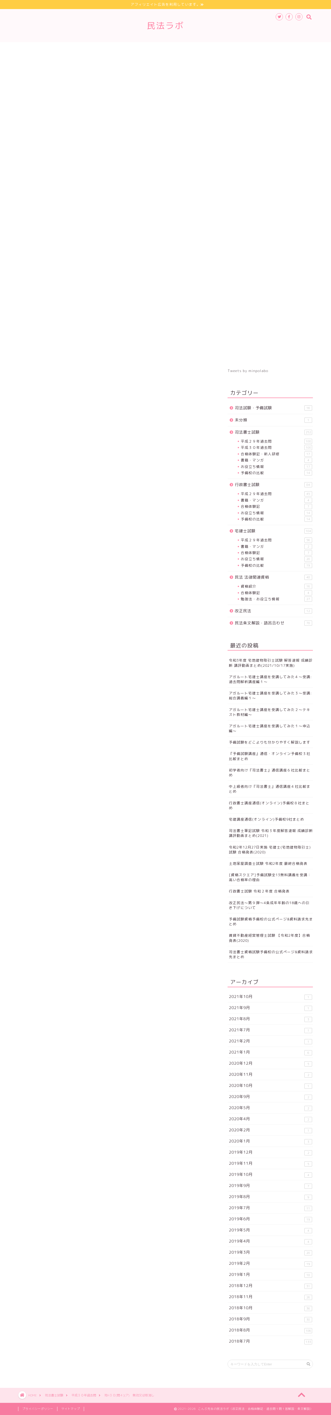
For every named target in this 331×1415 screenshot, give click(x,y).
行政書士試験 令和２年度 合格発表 (259, 891)
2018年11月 (270, 1297)
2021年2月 (270, 1041)
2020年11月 (270, 1075)
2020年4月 (270, 1119)
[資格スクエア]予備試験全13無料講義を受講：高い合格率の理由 (270, 877)
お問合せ (297, 48)
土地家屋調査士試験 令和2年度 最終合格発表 (268, 863)
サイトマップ (264, 48)
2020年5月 (270, 1108)
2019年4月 (270, 1241)
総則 (77, 522)
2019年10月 (270, 1175)
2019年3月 (270, 1252)
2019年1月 (270, 1275)
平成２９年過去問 (276, 441)
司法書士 (35, 522)
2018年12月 (270, 1286)
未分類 (273, 420)
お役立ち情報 (276, 466)
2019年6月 (270, 1219)
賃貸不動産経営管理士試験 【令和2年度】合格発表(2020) (269, 938)
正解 (109, 338)
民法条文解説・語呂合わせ (273, 623)
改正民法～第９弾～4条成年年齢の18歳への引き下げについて (269, 905)
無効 (91, 522)
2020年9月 (270, 1097)
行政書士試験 (74, 48)
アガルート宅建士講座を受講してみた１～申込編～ (269, 728)
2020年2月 (270, 1130)
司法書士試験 (38, 48)
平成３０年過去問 (39, 72)
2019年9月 (270, 1186)
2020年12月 (270, 1063)
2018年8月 (270, 1330)
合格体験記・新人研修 (276, 454)
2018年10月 (270, 1308)
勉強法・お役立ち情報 (276, 599)
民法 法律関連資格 (273, 577)
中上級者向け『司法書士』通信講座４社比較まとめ (269, 789)
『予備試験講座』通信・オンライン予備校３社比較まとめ (269, 756)
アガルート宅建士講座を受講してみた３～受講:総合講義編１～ (270, 695)
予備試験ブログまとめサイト (58, 491)
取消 (106, 522)
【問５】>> (55, 425)
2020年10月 (270, 1086)
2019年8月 (270, 1197)
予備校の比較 (276, 472)
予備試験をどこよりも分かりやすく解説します (269, 742)
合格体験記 (276, 506)
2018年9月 (270, 1319)
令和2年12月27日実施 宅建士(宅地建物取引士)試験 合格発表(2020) (270, 849)
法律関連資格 (143, 48)
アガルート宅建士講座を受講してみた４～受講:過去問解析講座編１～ (270, 679)
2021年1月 (270, 1052)
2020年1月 (270, 1141)
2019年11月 (270, 1164)
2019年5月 (270, 1230)
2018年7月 (270, 1341)
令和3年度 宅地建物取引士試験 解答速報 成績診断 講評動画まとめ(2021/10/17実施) (271, 663)
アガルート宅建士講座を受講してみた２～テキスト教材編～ (269, 712)
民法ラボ (165, 25)
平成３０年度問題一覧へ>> (72, 439)
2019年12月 (270, 1152)
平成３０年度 (57, 522)
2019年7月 (270, 1208)
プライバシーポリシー (37, 1409)
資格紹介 (276, 586)
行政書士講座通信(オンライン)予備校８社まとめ (269, 805)
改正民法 (175, 48)
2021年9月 (270, 1008)
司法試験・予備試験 (273, 408)
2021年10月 (270, 997)
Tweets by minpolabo (248, 370)
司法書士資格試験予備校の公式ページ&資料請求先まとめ (271, 954)
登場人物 (232, 48)
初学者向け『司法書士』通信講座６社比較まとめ (269, 772)
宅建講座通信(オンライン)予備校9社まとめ (266, 819)
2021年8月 (270, 1019)
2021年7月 (270, 1030)
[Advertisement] (116, 249)
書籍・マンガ (276, 460)
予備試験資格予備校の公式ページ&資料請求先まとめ (271, 921)
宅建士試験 (108, 48)
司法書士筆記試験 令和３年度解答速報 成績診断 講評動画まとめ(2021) (271, 833)
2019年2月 (270, 1264)
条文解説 (204, 48)
